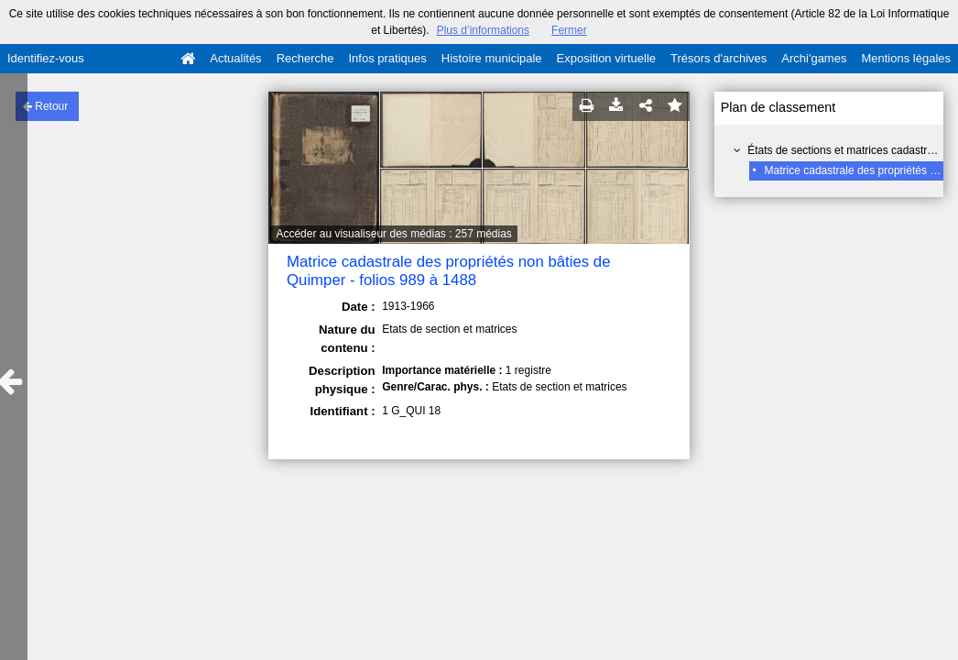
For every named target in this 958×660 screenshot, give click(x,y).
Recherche (305, 58)
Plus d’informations (483, 30)
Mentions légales (906, 58)
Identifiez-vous (45, 58)
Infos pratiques (388, 58)
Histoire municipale (491, 58)
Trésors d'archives (718, 58)
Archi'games (813, 58)
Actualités (235, 58)
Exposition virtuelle (606, 58)
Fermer (569, 30)
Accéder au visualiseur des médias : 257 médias (393, 233)
